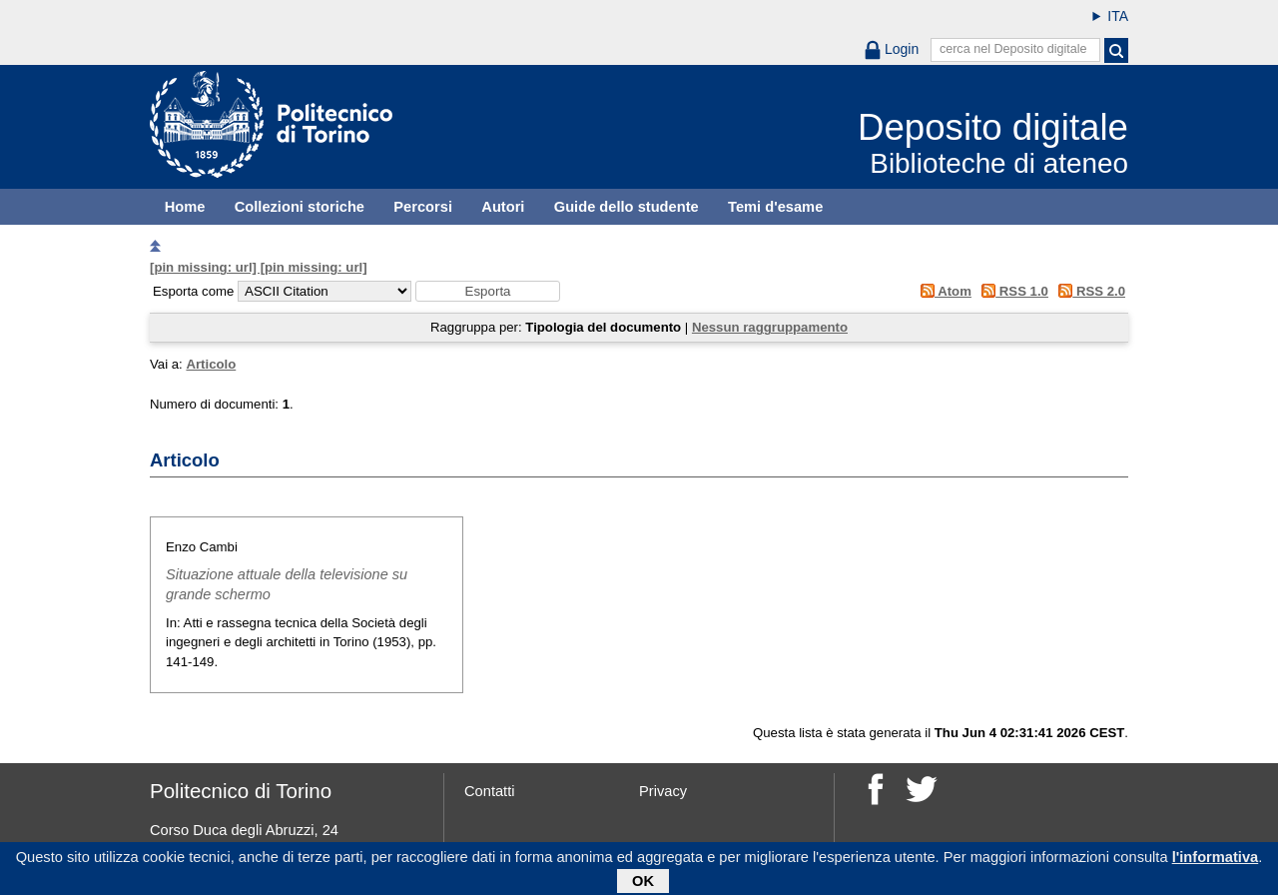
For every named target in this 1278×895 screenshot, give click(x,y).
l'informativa (1215, 860)
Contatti (489, 791)
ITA (1117, 16)
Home (185, 207)
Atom (942, 291)
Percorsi (422, 207)
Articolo (211, 364)
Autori (502, 207)
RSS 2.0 (1088, 291)
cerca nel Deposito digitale (1013, 49)
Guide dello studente (626, 207)
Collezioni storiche (299, 207)
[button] (487, 291)
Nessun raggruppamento (770, 327)
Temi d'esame (775, 207)
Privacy (663, 791)
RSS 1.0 (1011, 291)
